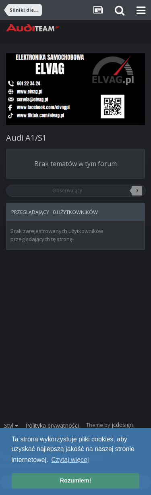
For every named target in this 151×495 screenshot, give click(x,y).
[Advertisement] (75, 339)
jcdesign (122, 424)
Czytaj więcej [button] (70, 459)
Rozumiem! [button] (75, 480)
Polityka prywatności (52, 425)
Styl (11, 425)
